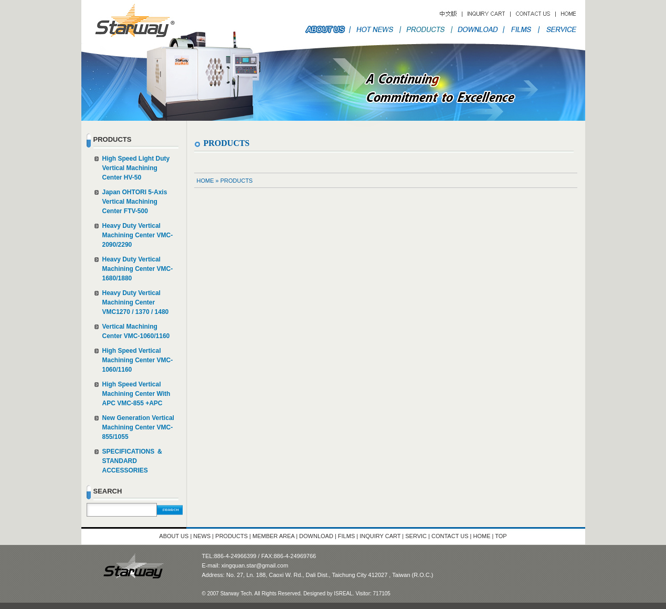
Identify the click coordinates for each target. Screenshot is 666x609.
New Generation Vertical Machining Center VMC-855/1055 (138, 427)
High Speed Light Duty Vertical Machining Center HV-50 (136, 168)
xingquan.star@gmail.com (254, 565)
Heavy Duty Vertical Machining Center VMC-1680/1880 (137, 269)
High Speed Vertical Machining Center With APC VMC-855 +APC (136, 394)
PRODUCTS (236, 180)
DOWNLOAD (316, 536)
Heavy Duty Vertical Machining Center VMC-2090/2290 (137, 235)
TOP (500, 536)
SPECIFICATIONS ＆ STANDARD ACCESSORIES (132, 461)
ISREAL (343, 593)
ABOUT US (173, 536)
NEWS (201, 536)
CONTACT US (450, 536)
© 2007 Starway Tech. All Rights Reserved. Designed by (268, 593)
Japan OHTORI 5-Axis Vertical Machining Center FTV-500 (134, 201)
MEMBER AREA (273, 536)
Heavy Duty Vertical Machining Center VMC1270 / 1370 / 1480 (135, 302)
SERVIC (416, 536)
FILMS (346, 536)
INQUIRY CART (381, 536)
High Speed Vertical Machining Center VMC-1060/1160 (137, 360)
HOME (205, 180)
